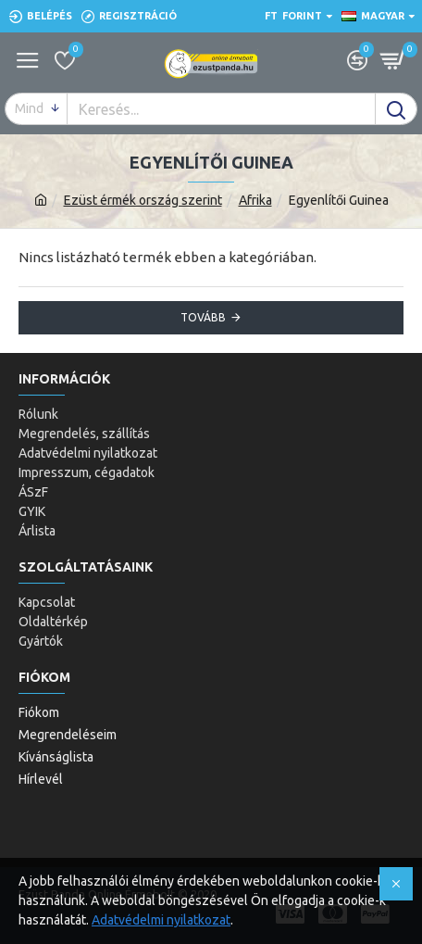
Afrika (255, 200)
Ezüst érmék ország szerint (143, 200)
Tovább (203, 317)
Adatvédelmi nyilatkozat (161, 920)
